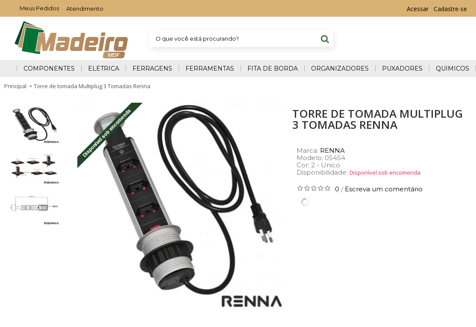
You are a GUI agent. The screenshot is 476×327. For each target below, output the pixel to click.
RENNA (332, 150)
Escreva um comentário (384, 189)
